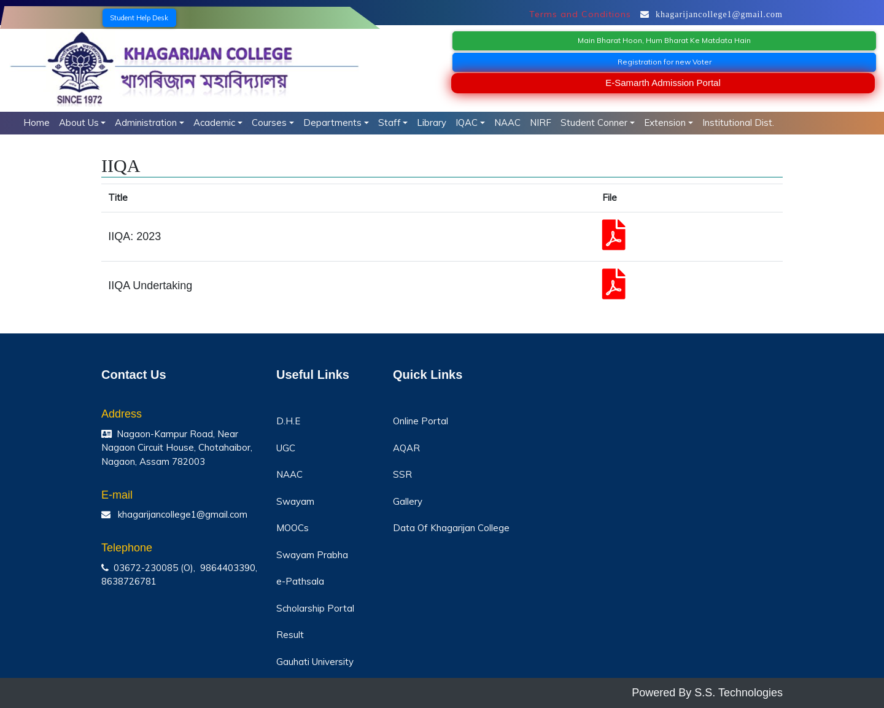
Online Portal (420, 421)
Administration (146, 122)
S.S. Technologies (738, 693)
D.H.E (288, 421)
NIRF (540, 122)
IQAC (467, 122)
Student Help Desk (139, 18)
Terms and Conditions (580, 14)
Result (290, 634)
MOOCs (292, 528)
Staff (389, 122)
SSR (402, 474)
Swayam (295, 501)
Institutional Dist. (738, 122)
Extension (665, 122)
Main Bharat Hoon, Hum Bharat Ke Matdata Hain (664, 40)
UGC (285, 448)
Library (431, 122)
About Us (79, 122)
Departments (332, 122)
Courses (269, 122)
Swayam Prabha (312, 555)
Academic (214, 122)
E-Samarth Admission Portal (663, 82)
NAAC (507, 122)
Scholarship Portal (315, 608)
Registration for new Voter (664, 61)
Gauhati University (315, 661)
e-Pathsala (300, 581)
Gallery (407, 501)
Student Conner (593, 122)
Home (36, 122)
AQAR (406, 448)
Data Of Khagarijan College (451, 528)
